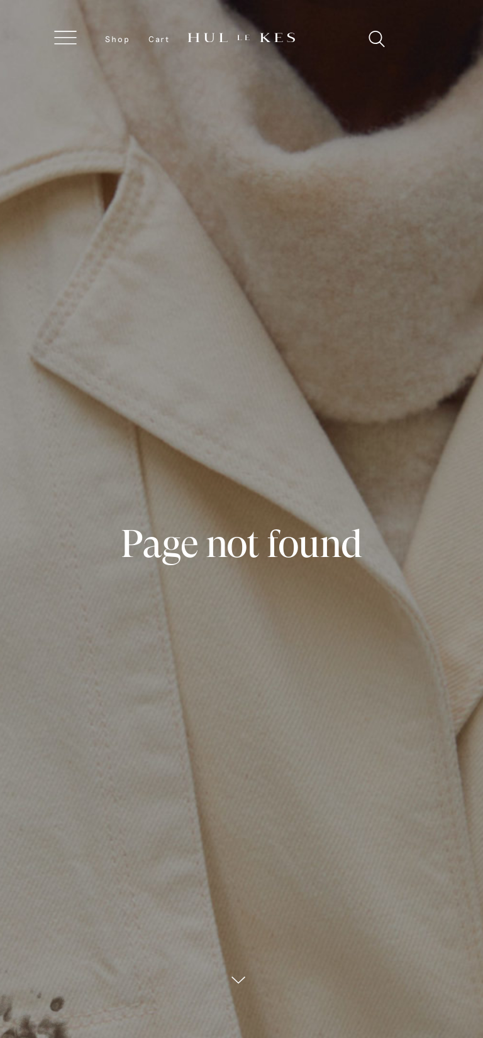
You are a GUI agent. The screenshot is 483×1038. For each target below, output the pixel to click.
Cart (159, 39)
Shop (117, 39)
